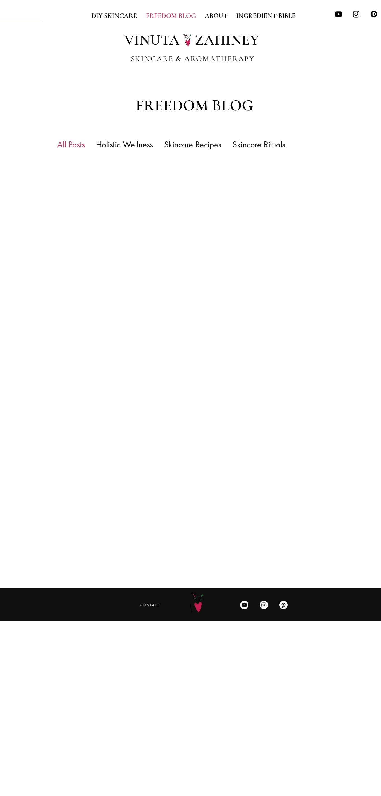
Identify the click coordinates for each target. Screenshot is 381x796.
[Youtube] (338, 14)
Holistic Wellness (124, 145)
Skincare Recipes (192, 145)
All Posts (71, 145)
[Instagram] (356, 14)
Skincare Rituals (259, 145)
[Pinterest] (374, 14)
